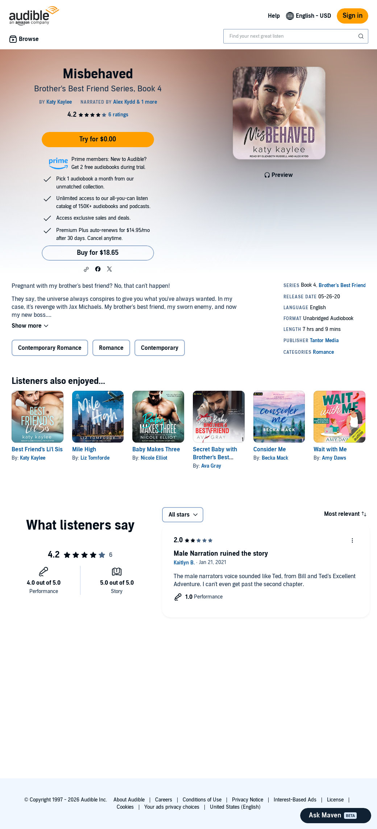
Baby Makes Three (156, 449)
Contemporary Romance (50, 348)
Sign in (352, 16)
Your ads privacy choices (171, 807)
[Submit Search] (361, 36)
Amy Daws (334, 458)
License (335, 800)
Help (274, 16)
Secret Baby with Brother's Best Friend (215, 457)
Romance (111, 348)
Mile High (84, 449)
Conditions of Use (202, 800)
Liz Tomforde (94, 458)
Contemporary (159, 348)
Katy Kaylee (32, 458)
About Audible (129, 800)
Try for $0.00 (97, 139)
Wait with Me (330, 449)
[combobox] (295, 36)
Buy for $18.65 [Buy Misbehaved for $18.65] (98, 253)
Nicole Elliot (154, 458)
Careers (163, 800)
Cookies (125, 807)
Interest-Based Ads (295, 800)
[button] (86, 269)
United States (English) (235, 807)
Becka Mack (275, 458)
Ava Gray (211, 466)
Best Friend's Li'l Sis (37, 449)
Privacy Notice (247, 800)
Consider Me (269, 449)
